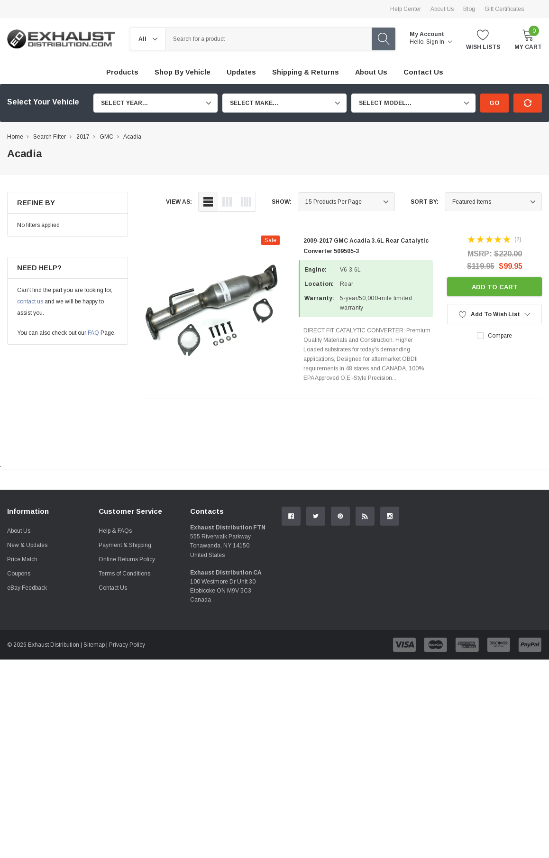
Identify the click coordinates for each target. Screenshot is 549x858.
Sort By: (425, 201)
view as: (179, 201)
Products (122, 72)
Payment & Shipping (125, 651)
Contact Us (113, 694)
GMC (106, 136)
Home (15, 136)
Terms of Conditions (124, 680)
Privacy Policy (127, 751)
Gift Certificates (504, 9)
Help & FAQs (115, 637)
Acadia (132, 136)
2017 (83, 136)
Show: (282, 201)
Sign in (439, 42)
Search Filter (49, 136)
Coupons (18, 680)
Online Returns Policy (127, 665)
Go (494, 102)
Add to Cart (495, 287)
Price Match (22, 665)
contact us (30, 301)
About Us (442, 9)
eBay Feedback (27, 694)
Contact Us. (509, 558)
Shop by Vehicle (182, 72)
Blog (469, 9)
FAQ (93, 333)
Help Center (405, 9)
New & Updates (27, 651)
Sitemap (94, 751)
